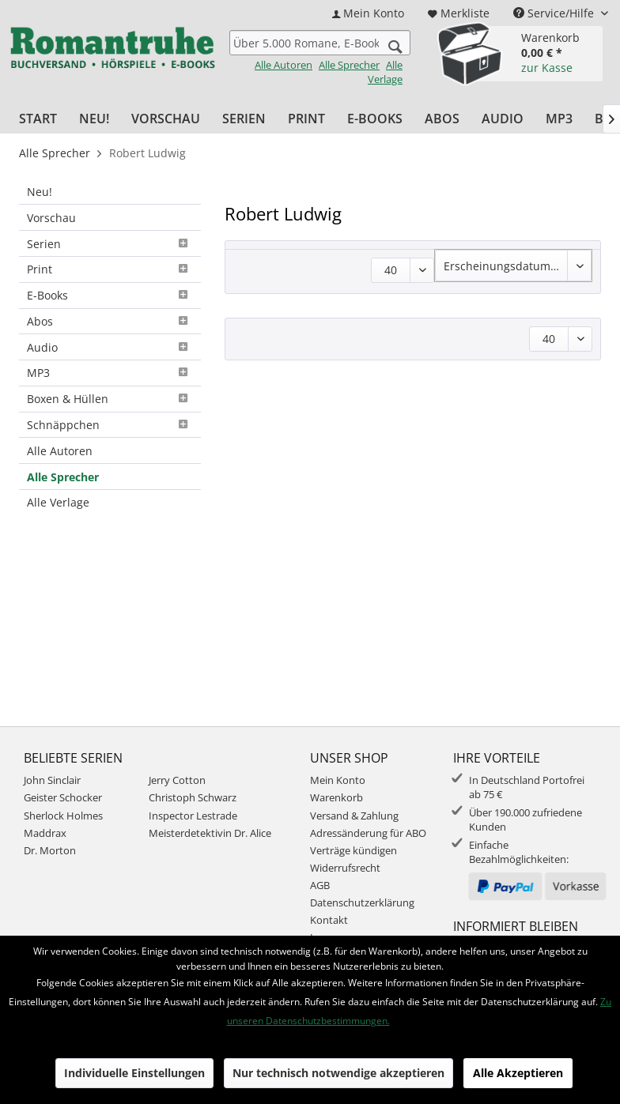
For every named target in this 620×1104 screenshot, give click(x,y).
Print (110, 269)
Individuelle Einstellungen (134, 1072)
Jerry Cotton (177, 780)
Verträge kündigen (353, 850)
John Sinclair (52, 780)
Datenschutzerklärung (362, 902)
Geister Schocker (63, 797)
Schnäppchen (110, 424)
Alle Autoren (283, 65)
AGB (320, 885)
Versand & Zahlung (354, 815)
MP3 (110, 372)
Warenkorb (336, 797)
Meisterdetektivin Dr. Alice (210, 833)
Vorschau (51, 217)
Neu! (39, 191)
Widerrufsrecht (345, 868)
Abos (110, 321)
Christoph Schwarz (192, 797)
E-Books (110, 295)
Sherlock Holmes (63, 815)
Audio (110, 347)
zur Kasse (547, 67)
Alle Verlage (385, 72)
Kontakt (329, 920)
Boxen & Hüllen (110, 398)
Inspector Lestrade (193, 815)
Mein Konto (337, 780)
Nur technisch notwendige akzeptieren (338, 1072)
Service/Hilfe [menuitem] (555, 13)
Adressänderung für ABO (368, 833)
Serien (110, 243)
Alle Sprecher (349, 65)
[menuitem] (368, 13)
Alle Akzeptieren (518, 1072)
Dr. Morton (50, 850)
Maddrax (45, 833)
